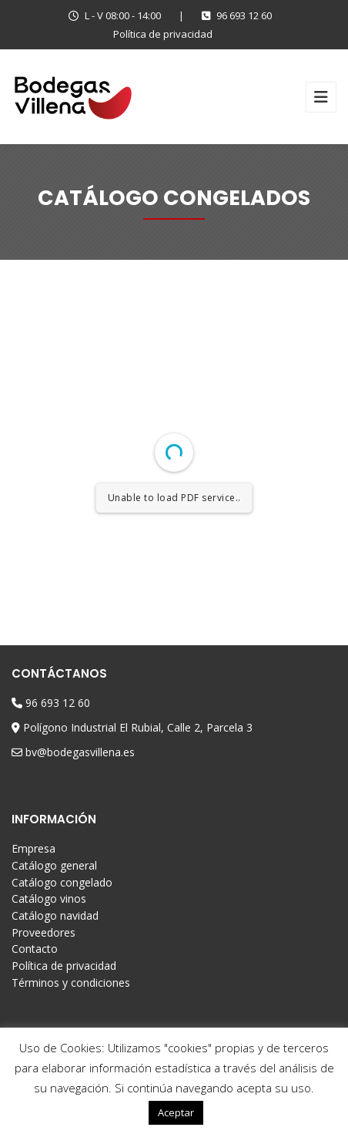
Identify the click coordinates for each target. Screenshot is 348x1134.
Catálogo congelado (62, 882)
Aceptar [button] (176, 1112)
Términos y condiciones (71, 982)
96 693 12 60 (237, 15)
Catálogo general (54, 865)
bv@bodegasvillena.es (80, 752)
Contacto (35, 948)
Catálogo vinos (49, 898)
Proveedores (43, 932)
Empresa (33, 848)
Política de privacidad (162, 34)
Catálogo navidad (55, 915)
